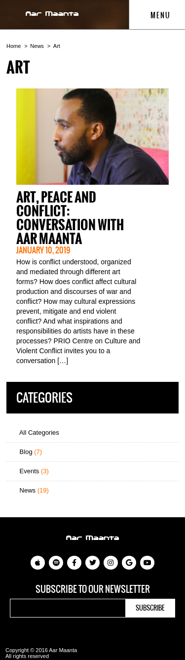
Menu (156, 15)
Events (30, 471)
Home (13, 46)
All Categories (35, 432)
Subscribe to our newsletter (93, 589)
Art (56, 46)
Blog (26, 451)
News (37, 46)
